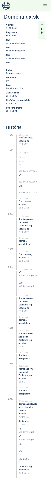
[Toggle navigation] (45, 5)
